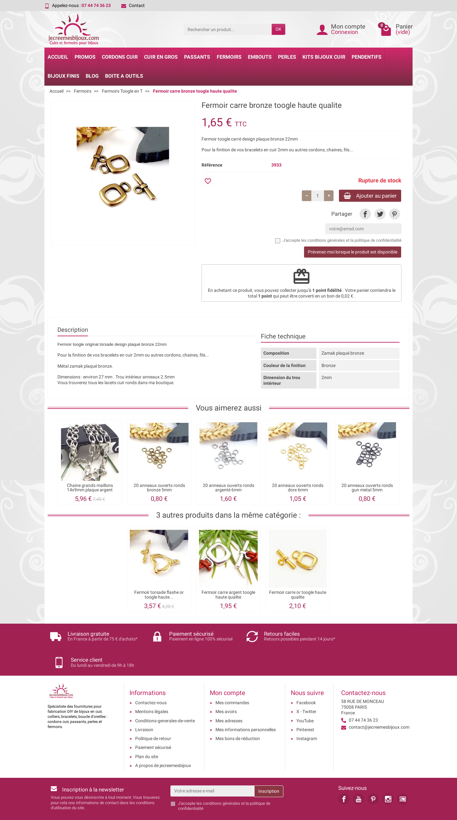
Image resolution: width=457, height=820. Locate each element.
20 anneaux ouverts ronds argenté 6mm (228, 488)
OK (278, 29)
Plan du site (146, 735)
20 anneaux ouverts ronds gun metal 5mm (367, 488)
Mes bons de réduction (237, 717)
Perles (287, 57)
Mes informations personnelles (245, 708)
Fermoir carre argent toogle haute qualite (228, 595)
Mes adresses (228, 699)
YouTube (305, 699)
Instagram (306, 717)
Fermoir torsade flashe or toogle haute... (159, 595)
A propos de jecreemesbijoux (163, 744)
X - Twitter (306, 690)
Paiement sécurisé (153, 726)
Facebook (306, 681)
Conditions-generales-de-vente (165, 699)
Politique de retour (153, 717)
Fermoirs (229, 57)
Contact (133, 5)
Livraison (144, 708)
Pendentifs (366, 57)
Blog (92, 76)
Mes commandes (232, 681)
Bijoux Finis (63, 76)
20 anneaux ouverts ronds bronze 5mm (159, 488)
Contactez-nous (151, 681)
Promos (85, 57)
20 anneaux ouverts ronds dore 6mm (297, 488)
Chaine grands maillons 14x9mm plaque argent (90, 488)
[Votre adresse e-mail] (212, 769)
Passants (197, 57)
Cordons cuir (120, 57)
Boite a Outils (124, 76)
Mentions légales (151, 690)
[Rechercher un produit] (228, 29)
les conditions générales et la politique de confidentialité (351, 241)
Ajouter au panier (367, 196)
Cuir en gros (161, 57)
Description (72, 330)
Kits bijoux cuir (323, 57)
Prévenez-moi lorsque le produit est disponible (352, 252)
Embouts (260, 57)
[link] (365, 214)
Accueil (58, 57)
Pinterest (305, 708)
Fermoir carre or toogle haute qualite (297, 595)
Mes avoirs (226, 690)
